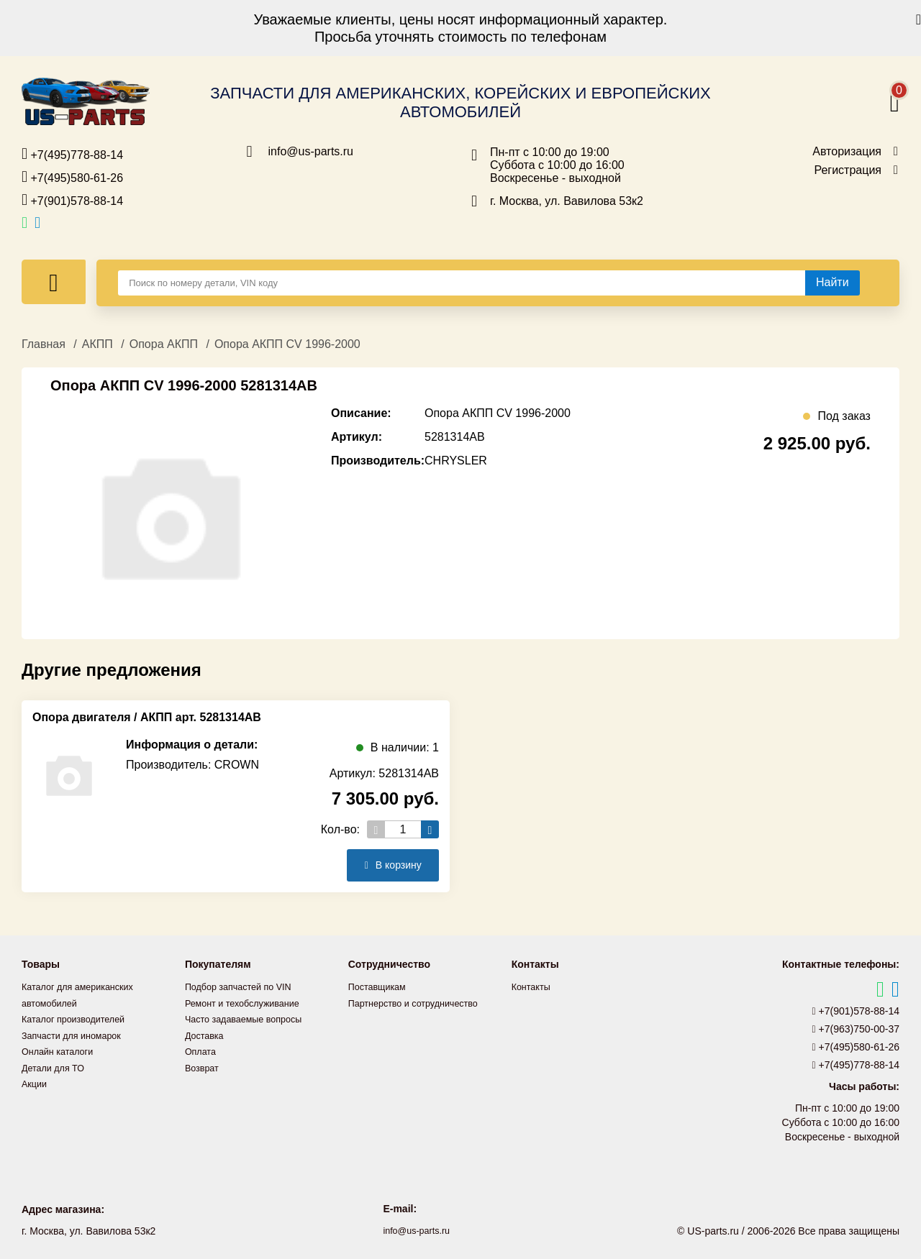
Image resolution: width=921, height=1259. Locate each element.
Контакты (533, 986)
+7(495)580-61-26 (72, 177)
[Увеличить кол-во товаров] (430, 829)
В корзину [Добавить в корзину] (388, 865)
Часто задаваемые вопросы (250, 1018)
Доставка (206, 1034)
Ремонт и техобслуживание (249, 1002)
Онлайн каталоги (61, 1050)
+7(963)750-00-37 (856, 1029)
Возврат (204, 1065)
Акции (36, 1081)
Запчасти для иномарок (77, 1034)
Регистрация (847, 170)
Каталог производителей (79, 1018)
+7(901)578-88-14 (72, 200)
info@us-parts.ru (311, 151)
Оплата (202, 1050)
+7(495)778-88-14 (72, 154)
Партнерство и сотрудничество (421, 1002)
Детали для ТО (56, 1065)
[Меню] (54, 282)
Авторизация (846, 151)
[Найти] (832, 282)
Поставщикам (380, 986)
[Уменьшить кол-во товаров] (376, 829)
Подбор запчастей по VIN (244, 986)
